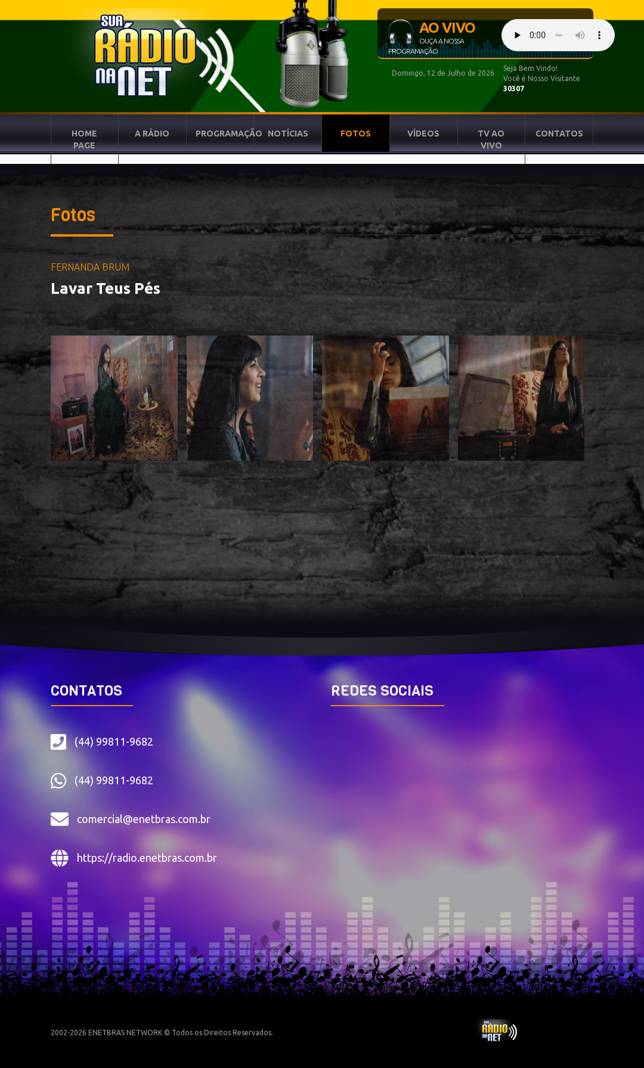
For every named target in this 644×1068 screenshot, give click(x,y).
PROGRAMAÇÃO (225, 133)
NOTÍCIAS (288, 133)
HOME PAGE (84, 139)
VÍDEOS (423, 133)
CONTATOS (559, 133)
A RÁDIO (152, 133)
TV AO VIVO (491, 139)
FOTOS (355, 133)
